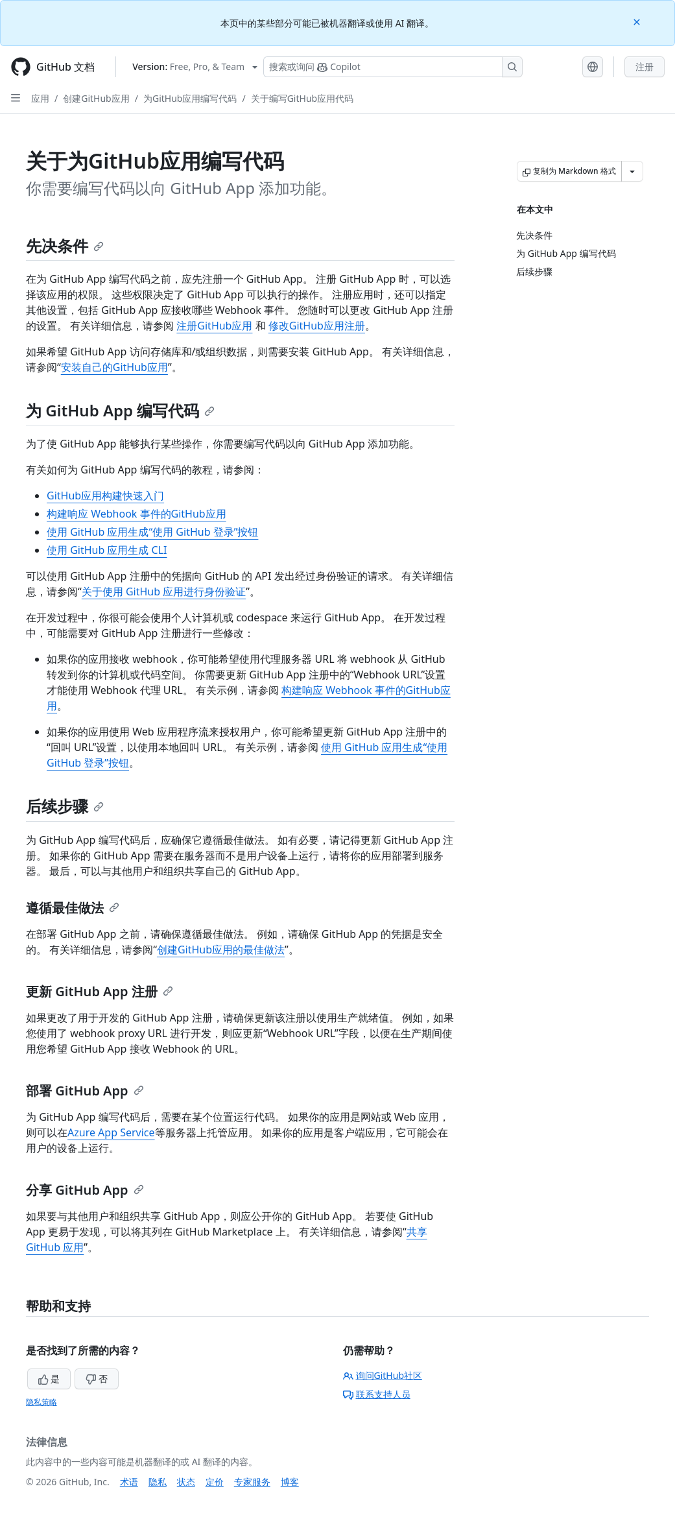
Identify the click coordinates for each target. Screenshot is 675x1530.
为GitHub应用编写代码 (190, 98)
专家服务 (252, 1482)
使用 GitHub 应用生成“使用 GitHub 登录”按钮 (152, 532)
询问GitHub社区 (383, 1375)
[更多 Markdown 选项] (632, 171)
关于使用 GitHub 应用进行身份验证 (164, 591)
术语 (129, 1482)
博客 (290, 1482)
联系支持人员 (376, 1394)
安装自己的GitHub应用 (114, 367)
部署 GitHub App (85, 1090)
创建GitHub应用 (96, 98)
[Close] (638, 21)
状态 (186, 1482)
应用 (40, 98)
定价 (215, 1482)
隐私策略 (41, 1401)
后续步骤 (65, 806)
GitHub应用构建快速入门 (105, 495)
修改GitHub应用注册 (316, 325)
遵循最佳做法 (72, 907)
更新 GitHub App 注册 (99, 991)
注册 (644, 66)
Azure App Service (111, 1132)
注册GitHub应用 (214, 325)
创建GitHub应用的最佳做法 (221, 949)
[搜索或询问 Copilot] (393, 66)
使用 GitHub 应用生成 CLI (107, 550)
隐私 (157, 1482)
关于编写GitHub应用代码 (302, 98)
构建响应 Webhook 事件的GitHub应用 (136, 514)
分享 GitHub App (85, 1190)
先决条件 (65, 245)
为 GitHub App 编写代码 (120, 410)
